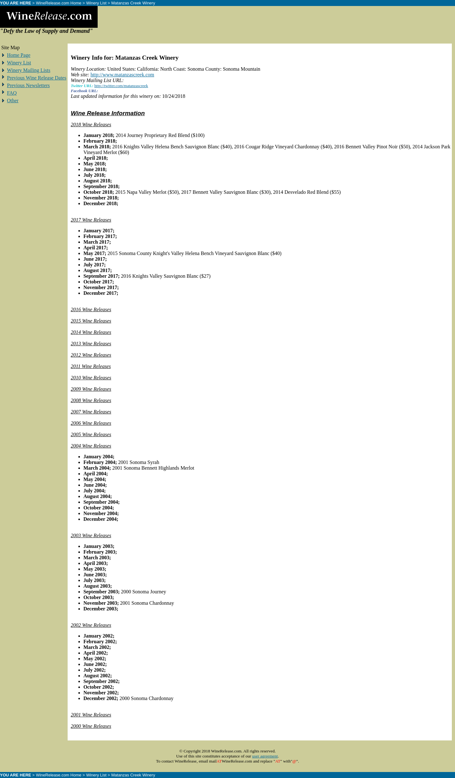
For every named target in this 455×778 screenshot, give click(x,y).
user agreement (265, 756)
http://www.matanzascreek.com (122, 74)
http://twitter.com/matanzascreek (121, 85)
